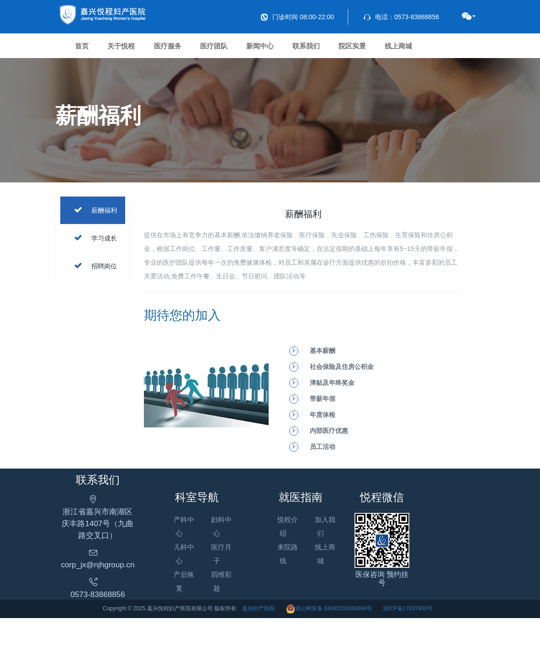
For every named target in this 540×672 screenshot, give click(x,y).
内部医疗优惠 (329, 472)
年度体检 (322, 456)
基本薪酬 (322, 392)
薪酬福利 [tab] (93, 252)
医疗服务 (203, 50)
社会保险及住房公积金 (342, 408)
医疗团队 (263, 50)
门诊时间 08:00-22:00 (297, 17)
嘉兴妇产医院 (258, 662)
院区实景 (444, 50)
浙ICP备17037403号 (408, 662)
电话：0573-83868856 (401, 17)
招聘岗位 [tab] (93, 308)
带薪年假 (322, 440)
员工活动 (322, 488)
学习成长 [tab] (93, 280)
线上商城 (96, 83)
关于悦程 (142, 50)
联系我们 (383, 50)
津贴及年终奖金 (332, 424)
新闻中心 (323, 50)
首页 (89, 50)
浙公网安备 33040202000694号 (329, 662)
